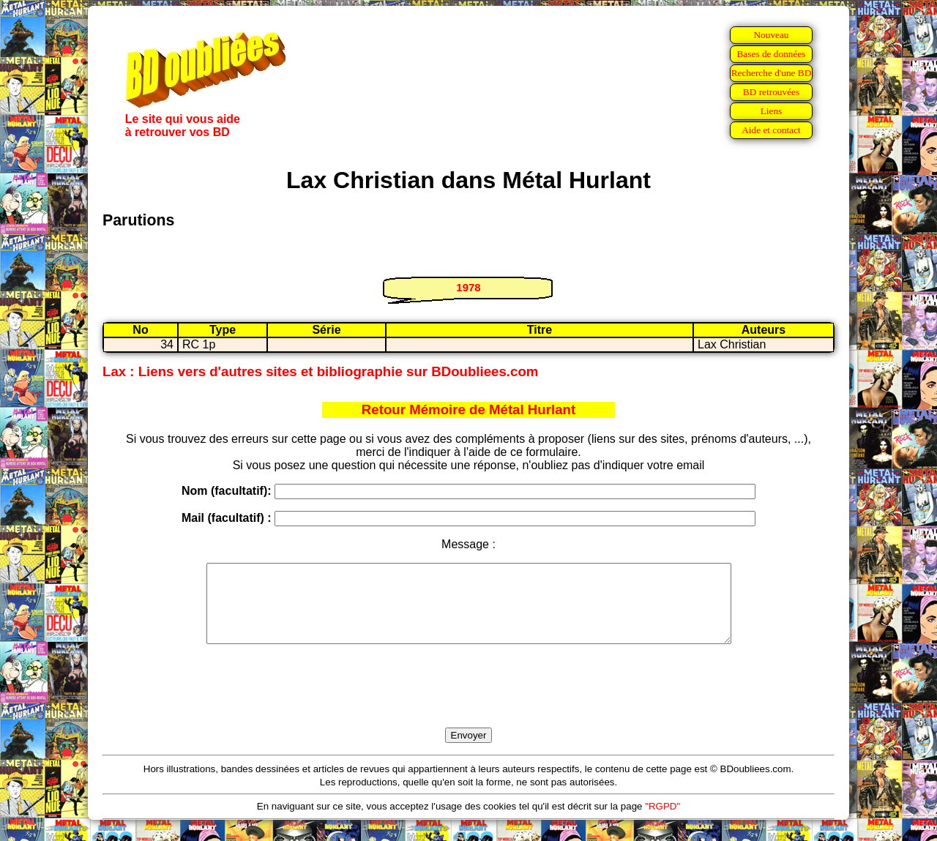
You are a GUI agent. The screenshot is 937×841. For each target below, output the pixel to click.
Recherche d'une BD (771, 72)
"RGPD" (662, 821)
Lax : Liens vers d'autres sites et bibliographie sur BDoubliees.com (320, 371)
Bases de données (770, 53)
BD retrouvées (771, 91)
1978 (468, 287)
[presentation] (468, 702)
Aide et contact (771, 129)
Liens (772, 110)
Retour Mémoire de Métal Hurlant (468, 409)
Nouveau (770, 34)
